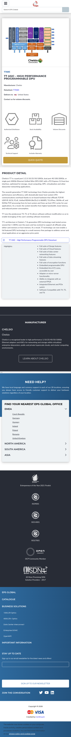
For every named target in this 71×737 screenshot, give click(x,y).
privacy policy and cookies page (22, 734)
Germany (16, 418)
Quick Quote (35, 160)
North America (15, 443)
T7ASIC (16, 90)
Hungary (15, 422)
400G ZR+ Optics (10, 619)
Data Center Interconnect (14, 624)
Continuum (40, 717)
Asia (7, 455)
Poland (15, 430)
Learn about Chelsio (35, 358)
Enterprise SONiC (11, 630)
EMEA (8, 409)
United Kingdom (18, 438)
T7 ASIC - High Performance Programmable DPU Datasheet (33, 240)
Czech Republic (18, 414)
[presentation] (22, 673)
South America (15, 449)
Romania (15, 434)
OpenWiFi (8, 636)
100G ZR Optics (10, 613)
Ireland (15, 426)
